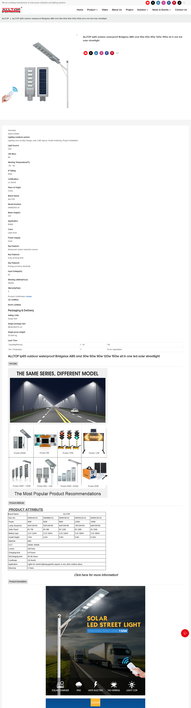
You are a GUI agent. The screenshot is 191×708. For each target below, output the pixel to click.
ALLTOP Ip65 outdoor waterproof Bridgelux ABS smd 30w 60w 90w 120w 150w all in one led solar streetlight (59, 19)
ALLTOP (5, 19)
